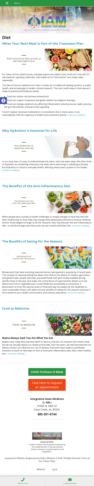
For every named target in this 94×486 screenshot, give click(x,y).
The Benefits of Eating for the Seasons (32, 241)
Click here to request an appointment (47, 385)
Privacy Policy (49, 461)
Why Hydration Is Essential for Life (29, 130)
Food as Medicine (15, 308)
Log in (54, 469)
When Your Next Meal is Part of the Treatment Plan (42, 43)
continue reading (76, 114)
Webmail (41, 469)
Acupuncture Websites (15, 458)
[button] (3, 100)
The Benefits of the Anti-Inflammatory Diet (36, 186)
